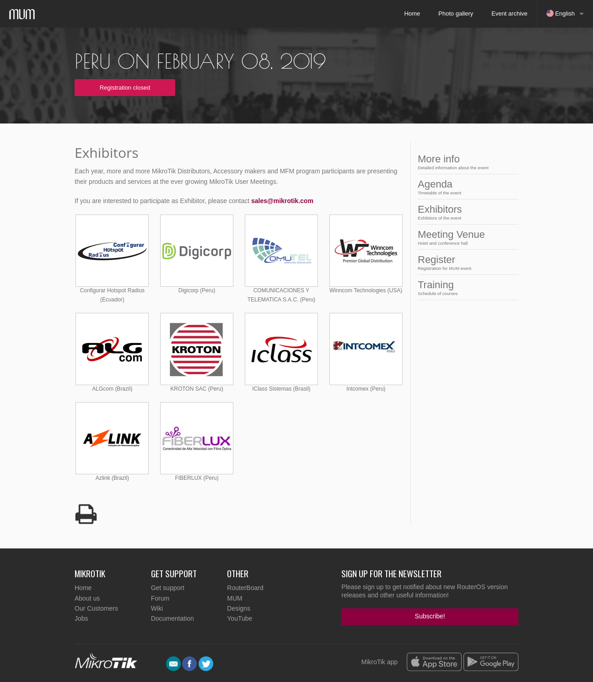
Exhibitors (465, 212)
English (560, 13)
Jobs (81, 618)
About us (87, 598)
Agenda (465, 186)
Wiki (157, 608)
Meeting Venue (465, 237)
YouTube (239, 618)
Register (465, 262)
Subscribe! (430, 616)
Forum (160, 598)
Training (465, 287)
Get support (167, 587)
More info (465, 161)
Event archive (509, 13)
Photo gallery (455, 13)
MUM (234, 598)
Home (412, 13)
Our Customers (96, 608)
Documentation (172, 618)
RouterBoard (245, 587)
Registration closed (125, 87)
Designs (238, 608)
